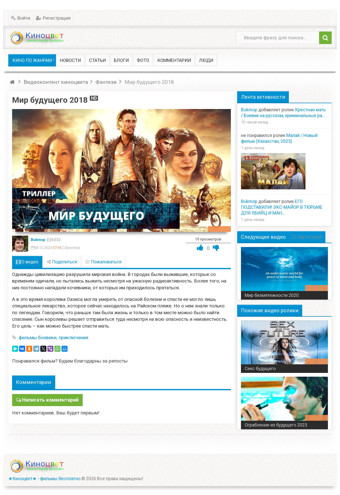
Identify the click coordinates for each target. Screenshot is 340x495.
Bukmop (38, 239)
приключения (73, 337)
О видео (27, 261)
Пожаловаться (103, 261)
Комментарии (33, 382)
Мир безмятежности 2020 (272, 295)
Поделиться (61, 261)
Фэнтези (73, 248)
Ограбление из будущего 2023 (276, 425)
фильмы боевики (37, 337)
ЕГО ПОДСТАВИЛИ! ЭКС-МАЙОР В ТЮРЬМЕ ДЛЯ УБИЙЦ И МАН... (281, 207)
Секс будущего (260, 368)
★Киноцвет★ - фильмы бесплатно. (44, 478)
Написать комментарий (49, 400)
